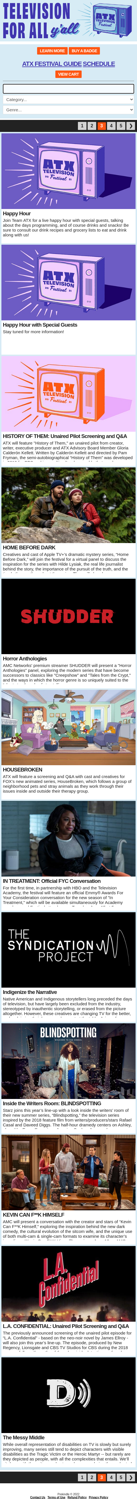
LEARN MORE (52, 51)
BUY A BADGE (84, 51)
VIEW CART (68, 74)
